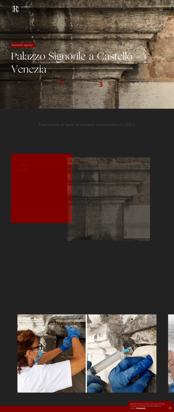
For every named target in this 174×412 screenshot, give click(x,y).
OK (170, 408)
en (155, 9)
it (151, 9)
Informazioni (140, 408)
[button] (87, 397)
